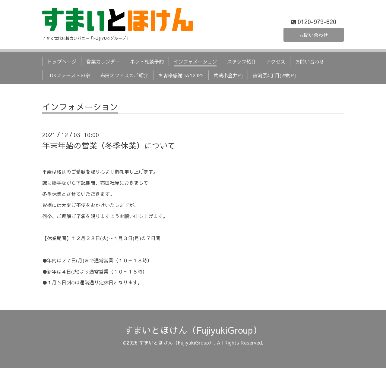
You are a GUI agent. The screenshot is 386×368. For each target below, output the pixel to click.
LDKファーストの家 (68, 75)
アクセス (275, 61)
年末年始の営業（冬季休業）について (109, 145)
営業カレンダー (103, 61)
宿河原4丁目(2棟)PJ (274, 75)
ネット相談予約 (147, 61)
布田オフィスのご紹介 (124, 75)
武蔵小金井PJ (228, 75)
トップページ (61, 61)
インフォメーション (195, 61)
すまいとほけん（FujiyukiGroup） (193, 330)
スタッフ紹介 (241, 61)
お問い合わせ (313, 35)
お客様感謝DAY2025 (181, 75)
